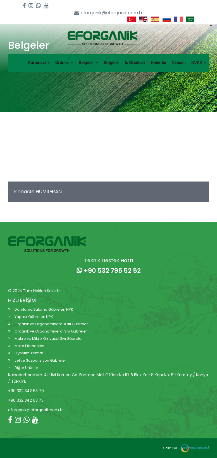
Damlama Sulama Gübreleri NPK (44, 309)
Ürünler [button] (64, 62)
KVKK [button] (198, 62)
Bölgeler (111, 62)
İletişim (179, 62)
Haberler (159, 62)
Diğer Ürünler (26, 367)
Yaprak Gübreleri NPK (34, 316)
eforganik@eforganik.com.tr (108, 13)
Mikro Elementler (30, 345)
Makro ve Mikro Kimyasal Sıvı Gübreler (49, 338)
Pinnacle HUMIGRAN (38, 191)
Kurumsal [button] (38, 62)
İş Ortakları (135, 62)
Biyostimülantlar (29, 353)
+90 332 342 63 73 (26, 400)
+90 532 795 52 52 (109, 270)
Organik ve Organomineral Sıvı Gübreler (51, 331)
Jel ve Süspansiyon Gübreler (40, 360)
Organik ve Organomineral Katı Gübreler (51, 324)
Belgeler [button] (88, 62)
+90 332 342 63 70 (26, 391)
